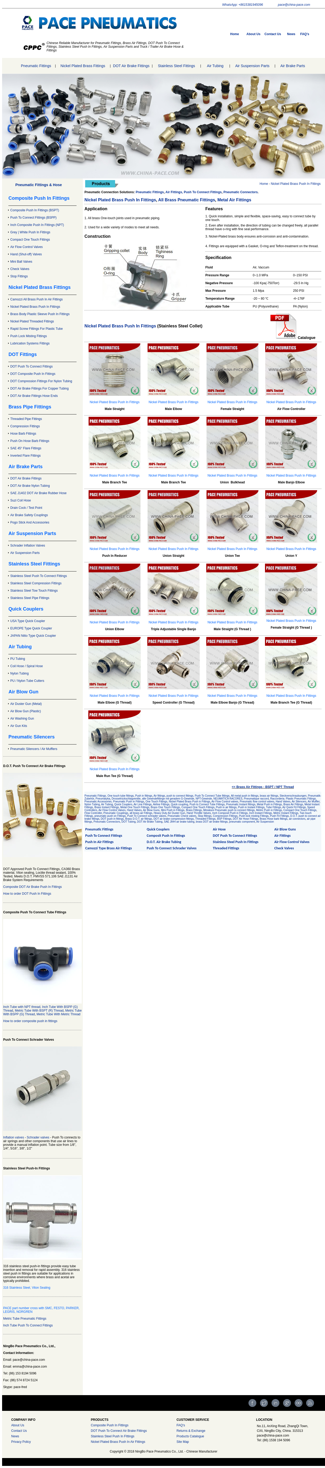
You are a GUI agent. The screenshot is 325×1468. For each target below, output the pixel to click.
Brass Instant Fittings (106, 807)
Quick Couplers (123, 804)
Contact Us (272, 34)
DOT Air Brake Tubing (149, 821)
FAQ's (304, 34)
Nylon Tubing (19, 673)
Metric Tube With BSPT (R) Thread (39, 1010)
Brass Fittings (194, 810)
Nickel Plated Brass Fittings (83, 66)
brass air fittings (269, 795)
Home (234, 34)
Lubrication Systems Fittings (30, 343)
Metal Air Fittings (234, 200)
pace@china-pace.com (294, 5)
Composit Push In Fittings (166, 835)
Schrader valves (38, 1137)
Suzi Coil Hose (20, 500)
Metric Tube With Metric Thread (58, 1014)
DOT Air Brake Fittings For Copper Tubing (39, 388)
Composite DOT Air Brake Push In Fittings (32, 887)
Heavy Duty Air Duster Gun (169, 813)
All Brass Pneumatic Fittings (186, 200)
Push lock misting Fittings (254, 815)
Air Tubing (215, 66)
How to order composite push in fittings (30, 1021)
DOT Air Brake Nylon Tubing (30, 486)
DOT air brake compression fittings (174, 818)
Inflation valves (13, 1137)
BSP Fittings (224, 818)
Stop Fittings (19, 276)
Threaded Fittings (205, 818)
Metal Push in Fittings (269, 804)
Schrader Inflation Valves (27, 545)
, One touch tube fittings (120, 795)
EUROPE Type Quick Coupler (31, 628)
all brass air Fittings (141, 813)
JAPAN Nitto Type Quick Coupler (33, 636)
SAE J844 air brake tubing (179, 821)
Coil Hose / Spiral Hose (26, 666)
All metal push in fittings (244, 795)
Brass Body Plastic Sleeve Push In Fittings (39, 314)
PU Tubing (17, 659)
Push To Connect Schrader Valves (172, 848)
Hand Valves (134, 810)
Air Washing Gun (22, 718)
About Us (253, 34)
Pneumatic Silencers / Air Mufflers (33, 749)
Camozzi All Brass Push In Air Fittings (36, 299)
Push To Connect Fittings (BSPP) (33, 217)
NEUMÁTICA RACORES (227, 798)
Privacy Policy (21, 1442)
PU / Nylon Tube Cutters (27, 681)
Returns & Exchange (190, 1431)
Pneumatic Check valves (182, 815)
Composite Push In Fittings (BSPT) (34, 210)
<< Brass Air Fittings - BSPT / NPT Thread (263, 787)
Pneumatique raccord (256, 798)
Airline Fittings (161, 804)
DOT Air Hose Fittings (245, 818)
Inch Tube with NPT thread (21, 1007)
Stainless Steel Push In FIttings (112, 1436)
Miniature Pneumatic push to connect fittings (229, 810)
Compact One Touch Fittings (30, 239)
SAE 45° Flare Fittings (25, 448)
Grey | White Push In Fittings (30, 232)
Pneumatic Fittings (36, 66)
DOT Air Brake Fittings (131, 66)
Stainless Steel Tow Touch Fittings (34, 590)
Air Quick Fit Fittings (294, 807)
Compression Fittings (25, 426)
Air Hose (219, 829)
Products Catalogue (190, 1436)
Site (179, 1442)
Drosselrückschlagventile (126, 798)
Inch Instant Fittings (260, 813)
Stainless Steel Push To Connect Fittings (38, 576)
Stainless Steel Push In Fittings (235, 842)
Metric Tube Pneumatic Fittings (24, 1318)
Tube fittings (222, 795)
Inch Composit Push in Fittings (230, 813)
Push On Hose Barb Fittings (29, 441)
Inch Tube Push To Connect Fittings (28, 1325)
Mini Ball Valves (21, 261)
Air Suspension (265, 821)
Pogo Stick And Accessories (29, 522)
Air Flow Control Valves (26, 247)
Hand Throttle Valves (199, 813)
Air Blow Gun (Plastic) (25, 711)
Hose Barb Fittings (23, 433)
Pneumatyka (103, 798)
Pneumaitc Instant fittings (241, 804)
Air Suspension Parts (252, 66)
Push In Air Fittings (99, 842)
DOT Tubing (129, 821)
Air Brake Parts (292, 66)
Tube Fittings (273, 807)
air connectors (297, 818)
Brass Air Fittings (293, 804)
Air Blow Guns (151, 810)
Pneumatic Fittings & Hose (38, 185)
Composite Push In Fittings (109, 1425)
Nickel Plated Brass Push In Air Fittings (118, 1442)
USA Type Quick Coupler (27, 621)
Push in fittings (143, 795)
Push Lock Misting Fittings (28, 336)
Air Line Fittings (143, 804)
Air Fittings (282, 835)
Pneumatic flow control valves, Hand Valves (265, 801)
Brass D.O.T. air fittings (138, 818)
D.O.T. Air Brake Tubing (164, 842)
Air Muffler (313, 801)
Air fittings (159, 795)
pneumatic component (242, 821)
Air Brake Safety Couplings (29, 515)
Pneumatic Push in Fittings (128, 801)
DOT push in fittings (112, 818)
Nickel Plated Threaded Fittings (32, 321)
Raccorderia (277, 798)
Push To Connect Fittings (202, 192)
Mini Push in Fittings (172, 810)
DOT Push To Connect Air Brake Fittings (119, 1431)
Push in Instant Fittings (251, 807)
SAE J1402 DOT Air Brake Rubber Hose (38, 493)
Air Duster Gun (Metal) (26, 704)
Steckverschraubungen (293, 795)
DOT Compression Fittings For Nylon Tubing (41, 381)
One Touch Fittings (156, 801)
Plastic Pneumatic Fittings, (301, 798)
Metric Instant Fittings (285, 813)
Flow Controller (93, 813)
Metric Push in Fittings (269, 810)
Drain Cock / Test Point (26, 508)
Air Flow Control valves (225, 801)
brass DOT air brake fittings (212, 821)
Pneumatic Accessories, (98, 801)
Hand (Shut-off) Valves (26, 254)
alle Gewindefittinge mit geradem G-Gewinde (168, 798)
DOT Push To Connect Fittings (31, 366)
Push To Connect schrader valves (146, 815)
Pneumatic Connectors (240, 192)
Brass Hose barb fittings (274, 818)
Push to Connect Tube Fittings (207, 804)
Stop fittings (205, 815)
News (291, 34)
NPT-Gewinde (204, 798)
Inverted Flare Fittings (25, 455)
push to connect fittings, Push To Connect (190, 795)
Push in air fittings (226, 807)
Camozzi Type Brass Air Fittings (108, 848)
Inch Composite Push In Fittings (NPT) (37, 225)
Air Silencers (299, 801)
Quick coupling (179, 804)
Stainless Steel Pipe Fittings (29, 598)
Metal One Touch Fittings (134, 807)
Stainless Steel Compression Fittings (35, 583)
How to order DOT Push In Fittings (27, 893)
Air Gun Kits (18, 726)
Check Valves (19, 269)
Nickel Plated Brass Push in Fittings (189, 801)
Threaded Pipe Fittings (26, 419)
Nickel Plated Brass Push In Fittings (35, 307)
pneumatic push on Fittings (110, 815)
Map (186, 1442)
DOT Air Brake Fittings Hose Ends (34, 396)
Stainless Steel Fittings (176, 66)
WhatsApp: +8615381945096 (242, 5)
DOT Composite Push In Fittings (32, 374)
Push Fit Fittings (279, 815)
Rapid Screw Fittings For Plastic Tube (36, 329)
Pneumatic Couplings (116, 813)
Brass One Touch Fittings (165, 807)
